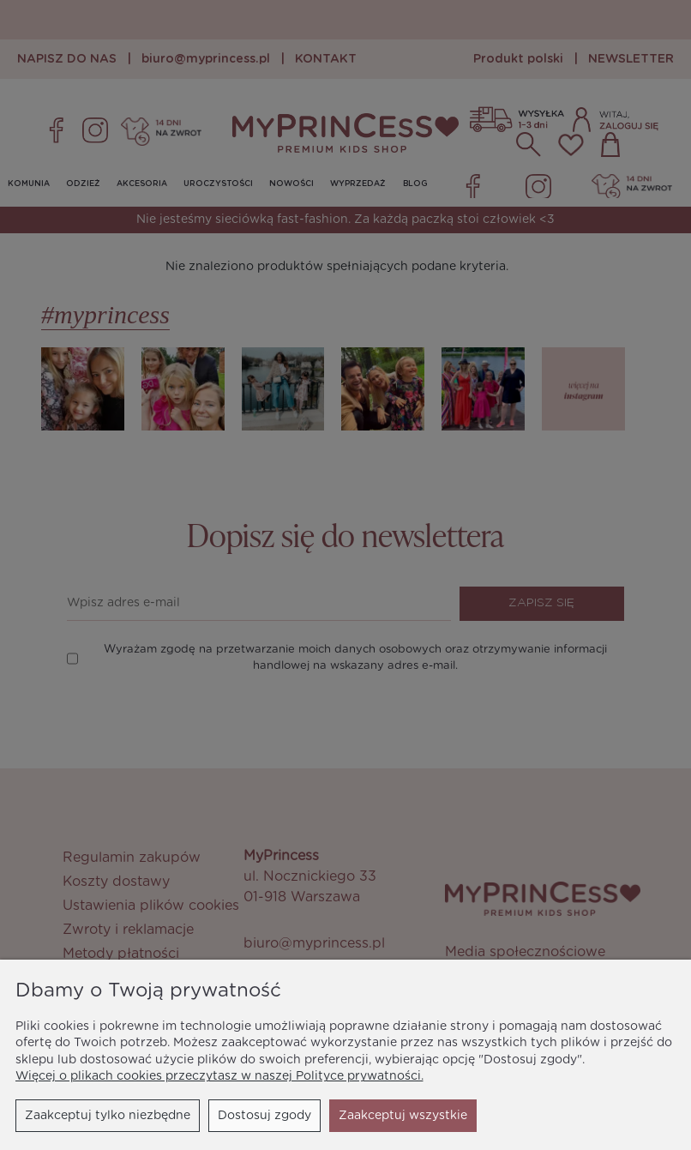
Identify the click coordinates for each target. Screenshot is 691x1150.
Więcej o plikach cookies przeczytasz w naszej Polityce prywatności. (219, 1076)
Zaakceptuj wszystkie (403, 1116)
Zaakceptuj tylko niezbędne (107, 1116)
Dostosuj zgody (264, 1116)
